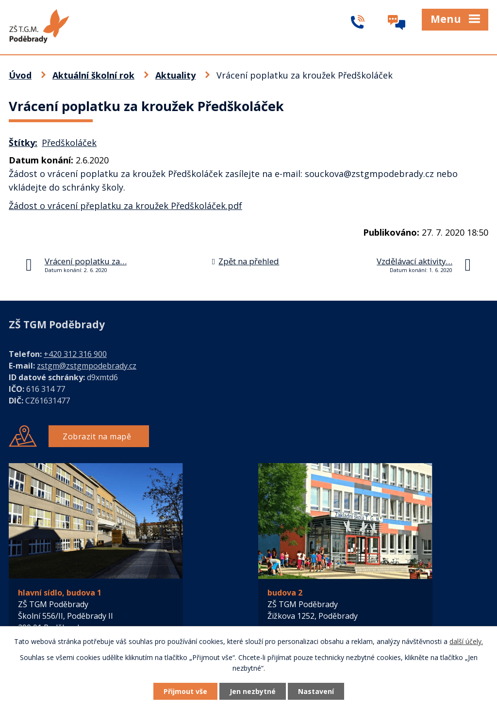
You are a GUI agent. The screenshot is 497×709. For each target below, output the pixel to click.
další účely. (466, 641)
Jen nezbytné (253, 691)
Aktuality (175, 75)
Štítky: (23, 142)
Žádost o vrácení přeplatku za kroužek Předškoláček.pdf (125, 205)
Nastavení (316, 691)
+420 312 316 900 (75, 354)
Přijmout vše (185, 691)
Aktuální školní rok (93, 75)
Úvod (20, 75)
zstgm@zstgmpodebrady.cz (86, 365)
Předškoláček (69, 142)
